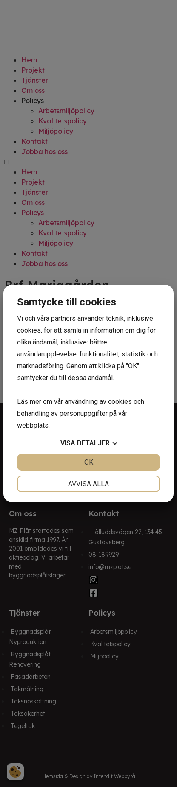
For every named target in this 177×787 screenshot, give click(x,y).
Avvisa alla (88, 484)
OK (88, 462)
